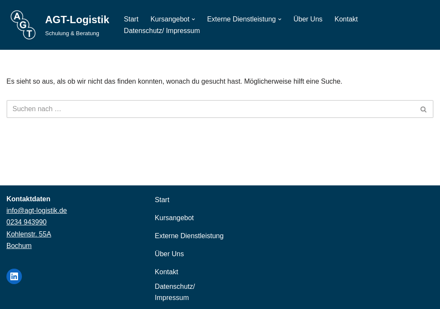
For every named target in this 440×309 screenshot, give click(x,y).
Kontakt (346, 19)
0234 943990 (26, 222)
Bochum (19, 245)
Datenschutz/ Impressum (162, 30)
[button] (193, 19)
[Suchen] (210, 109)
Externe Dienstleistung (189, 235)
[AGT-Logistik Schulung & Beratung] (57, 25)
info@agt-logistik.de (36, 210)
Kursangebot (174, 217)
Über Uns (308, 19)
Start (131, 19)
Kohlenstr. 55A (28, 234)
